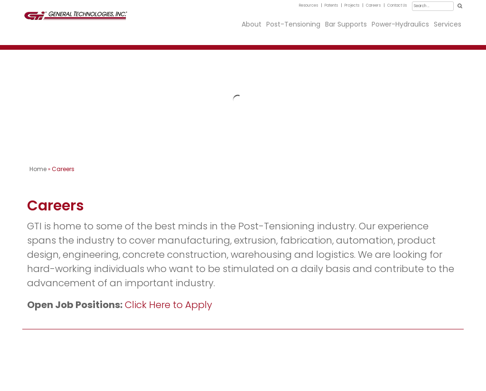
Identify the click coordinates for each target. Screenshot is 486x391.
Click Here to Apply (168, 304)
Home (38, 169)
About (252, 24)
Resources (308, 5)
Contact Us (397, 5)
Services (447, 24)
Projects (352, 5)
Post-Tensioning (293, 24)
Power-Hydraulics (400, 24)
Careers (373, 5)
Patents (331, 5)
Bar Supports (346, 24)
